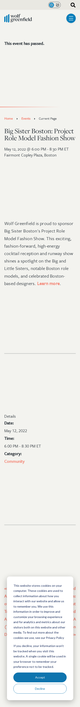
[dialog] (40, 638)
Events (25, 118)
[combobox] (71, 5)
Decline (40, 688)
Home (8, 118)
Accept (40, 677)
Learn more (48, 283)
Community (14, 461)
